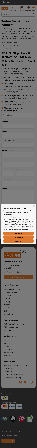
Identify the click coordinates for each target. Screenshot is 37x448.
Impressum (25, 229)
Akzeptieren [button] (19, 241)
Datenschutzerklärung (14, 229)
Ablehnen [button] (18, 233)
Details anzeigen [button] (18, 237)
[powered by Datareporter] (34, 207)
